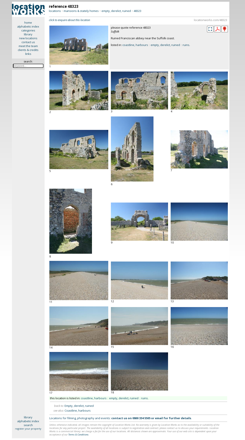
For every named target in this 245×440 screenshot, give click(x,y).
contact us (28, 42)
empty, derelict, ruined (116, 11)
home (28, 23)
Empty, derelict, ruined (79, 406)
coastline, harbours (135, 45)
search (28, 425)
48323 (137, 11)
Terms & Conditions (78, 434)
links (28, 54)
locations (55, 11)
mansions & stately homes (81, 11)
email (159, 418)
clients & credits (28, 50)
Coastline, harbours (78, 410)
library (28, 34)
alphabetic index (28, 26)
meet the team (28, 46)
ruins (186, 45)
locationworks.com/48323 (210, 20)
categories (28, 30)
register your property (28, 428)
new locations (28, 38)
